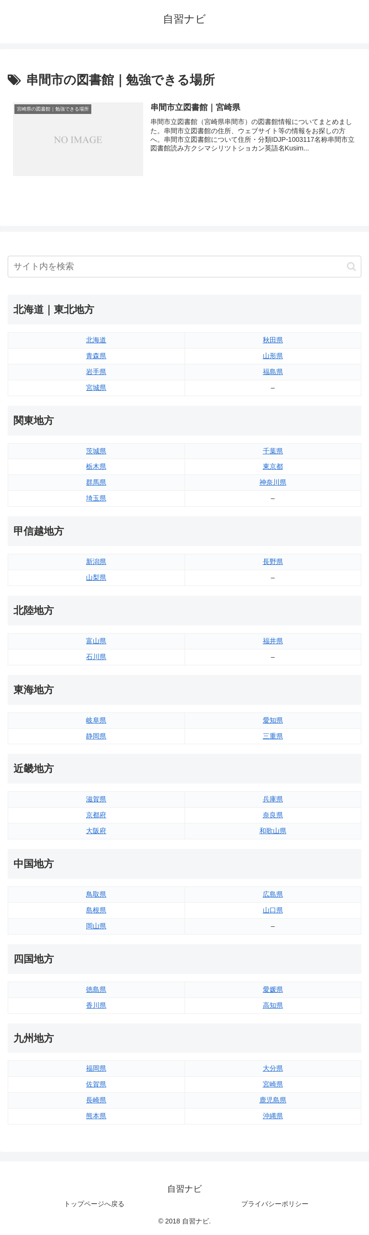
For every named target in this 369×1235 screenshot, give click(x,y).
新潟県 (96, 561)
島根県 (96, 910)
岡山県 (96, 926)
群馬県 (96, 483)
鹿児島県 (272, 1100)
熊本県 (96, 1116)
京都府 (96, 815)
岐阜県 (96, 720)
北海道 (96, 340)
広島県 (273, 894)
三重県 (273, 736)
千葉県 (273, 451)
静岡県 (96, 736)
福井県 (273, 641)
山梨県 (96, 577)
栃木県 (96, 467)
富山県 (96, 641)
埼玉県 (96, 498)
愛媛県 (273, 989)
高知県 (273, 1005)
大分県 (273, 1069)
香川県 (96, 1005)
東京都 (273, 467)
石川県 (96, 657)
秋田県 (273, 340)
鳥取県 (96, 894)
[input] (184, 266)
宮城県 (96, 387)
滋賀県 (96, 799)
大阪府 (96, 831)
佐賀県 (96, 1084)
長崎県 (96, 1100)
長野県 (273, 561)
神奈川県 (272, 483)
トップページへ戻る (94, 1204)
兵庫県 (273, 799)
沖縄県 (273, 1116)
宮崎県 (273, 1084)
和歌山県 (272, 831)
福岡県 (96, 1069)
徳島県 (96, 989)
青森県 (96, 356)
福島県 (273, 371)
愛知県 (273, 720)
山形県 (273, 356)
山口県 (273, 910)
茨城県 (96, 451)
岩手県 (96, 371)
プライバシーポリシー (274, 1204)
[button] (351, 266)
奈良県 (273, 815)
